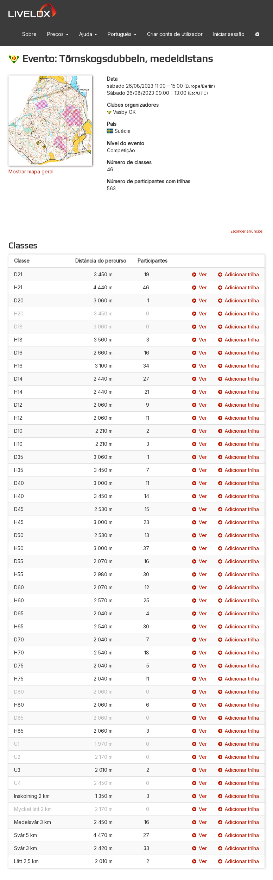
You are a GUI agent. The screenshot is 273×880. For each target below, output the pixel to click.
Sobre (29, 34)
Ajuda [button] (88, 34)
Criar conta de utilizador (175, 34)
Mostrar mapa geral (30, 171)
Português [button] (122, 34)
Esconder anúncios (246, 231)
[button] (257, 34)
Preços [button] (58, 34)
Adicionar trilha (238, 274)
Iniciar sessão (229, 34)
